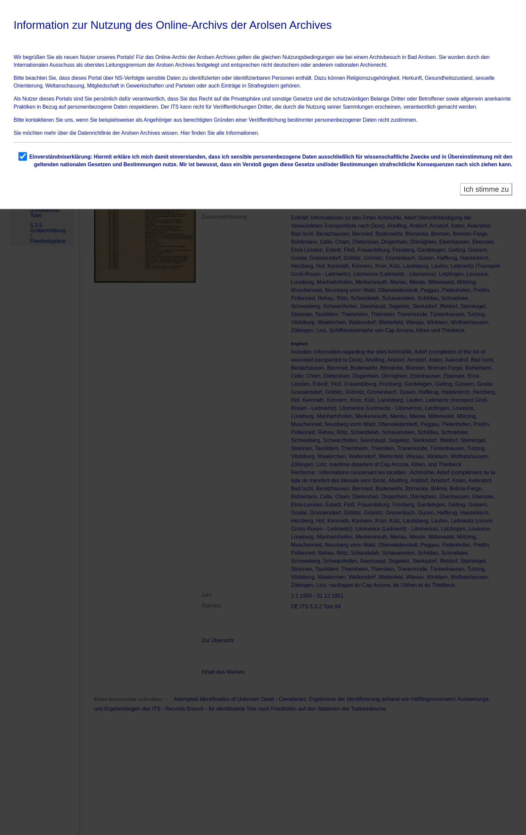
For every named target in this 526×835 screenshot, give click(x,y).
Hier (185, 133)
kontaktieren (39, 120)
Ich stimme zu (486, 189)
